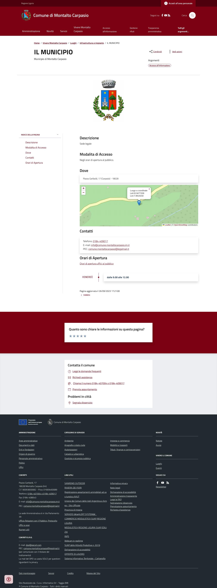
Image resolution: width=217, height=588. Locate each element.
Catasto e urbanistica (74, 454)
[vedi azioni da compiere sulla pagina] (175, 51)
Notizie (159, 440)
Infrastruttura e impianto (92, 43)
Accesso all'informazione (110, 29)
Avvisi (158, 445)
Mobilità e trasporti (118, 445)
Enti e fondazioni (26, 449)
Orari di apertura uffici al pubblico (96, 263)
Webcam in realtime (73, 540)
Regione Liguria (27, 3)
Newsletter (161, 486)
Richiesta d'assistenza (120, 509)
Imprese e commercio (120, 440)
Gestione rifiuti (134, 29)
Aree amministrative (28, 440)
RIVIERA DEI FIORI (73, 487)
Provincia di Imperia (73, 509)
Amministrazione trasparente (123, 496)
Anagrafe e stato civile (74, 445)
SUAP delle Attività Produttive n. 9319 (82, 545)
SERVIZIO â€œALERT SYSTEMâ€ (80, 514)
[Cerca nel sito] (191, 15)
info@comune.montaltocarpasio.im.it (110, 245)
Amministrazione (31, 31)
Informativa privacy (119, 483)
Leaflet (167, 225)
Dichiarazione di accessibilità (77, 549)
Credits (70, 573)
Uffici (21, 467)
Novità (50, 31)
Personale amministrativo (30, 458)
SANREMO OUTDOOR (74, 483)
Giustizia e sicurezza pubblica (77, 458)
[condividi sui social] (155, 51)
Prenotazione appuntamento (123, 506)
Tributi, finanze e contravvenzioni (125, 449)
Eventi (159, 468)
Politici (22, 462)
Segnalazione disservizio (121, 503)
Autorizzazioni (70, 449)
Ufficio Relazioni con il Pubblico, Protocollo (38, 520)
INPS (66, 536)
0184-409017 (100, 241)
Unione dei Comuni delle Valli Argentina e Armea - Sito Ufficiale (85, 503)
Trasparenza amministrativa (154, 29)
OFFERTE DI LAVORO (74, 554)
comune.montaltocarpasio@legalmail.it (108, 249)
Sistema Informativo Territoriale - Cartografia (84, 558)
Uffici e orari (24, 525)
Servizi (63, 31)
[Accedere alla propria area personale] (178, 3)
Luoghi (73, 43)
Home (37, 43)
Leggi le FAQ (116, 499)
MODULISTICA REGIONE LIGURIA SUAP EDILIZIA (85, 530)
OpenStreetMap (180, 225)
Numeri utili (24, 529)
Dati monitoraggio (27, 573)
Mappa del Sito (93, 573)
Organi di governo (27, 454)
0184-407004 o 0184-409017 (42, 493)
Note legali (115, 487)
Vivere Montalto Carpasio (82, 29)
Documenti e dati (26, 445)
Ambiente (68, 440)
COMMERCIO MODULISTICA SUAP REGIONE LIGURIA (85, 521)
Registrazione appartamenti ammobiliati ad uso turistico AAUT (85, 494)
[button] (139, 203)
